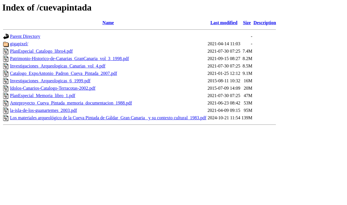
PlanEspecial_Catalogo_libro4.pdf (41, 51)
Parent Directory (25, 36)
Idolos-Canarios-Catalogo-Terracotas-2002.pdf (53, 88)
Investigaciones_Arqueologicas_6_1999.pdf (50, 80)
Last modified (224, 22)
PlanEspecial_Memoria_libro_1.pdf (42, 95)
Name (108, 22)
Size (247, 22)
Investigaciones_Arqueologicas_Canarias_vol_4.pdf (57, 65)
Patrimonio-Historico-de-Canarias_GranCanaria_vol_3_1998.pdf (69, 58)
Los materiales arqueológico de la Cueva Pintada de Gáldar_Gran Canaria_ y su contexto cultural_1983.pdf (108, 117)
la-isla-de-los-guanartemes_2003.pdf (43, 110)
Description (264, 22)
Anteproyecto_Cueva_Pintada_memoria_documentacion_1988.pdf (71, 103)
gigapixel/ (19, 43)
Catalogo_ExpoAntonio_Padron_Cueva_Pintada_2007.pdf (63, 73)
